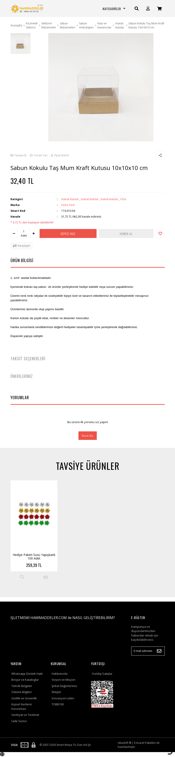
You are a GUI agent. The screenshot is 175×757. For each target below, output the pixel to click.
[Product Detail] (22, 577)
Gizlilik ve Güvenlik (24, 698)
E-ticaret (139, 743)
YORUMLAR (20, 397)
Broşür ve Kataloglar (25, 680)
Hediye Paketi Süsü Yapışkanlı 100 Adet (34, 556)
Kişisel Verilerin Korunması (21, 706)
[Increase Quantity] (33, 233)
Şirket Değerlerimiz (64, 686)
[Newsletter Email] (148, 651)
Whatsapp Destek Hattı (27, 674)
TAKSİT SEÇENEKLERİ (28, 358)
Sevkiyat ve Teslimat (25, 715)
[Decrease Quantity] (14, 233)
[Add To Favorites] (160, 233)
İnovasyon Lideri (63, 698)
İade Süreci (19, 721)
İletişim (56, 692)
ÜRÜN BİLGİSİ (22, 260)
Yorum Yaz (87, 435)
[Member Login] (148, 9)
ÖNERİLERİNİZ (22, 376)
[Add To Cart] (45, 577)
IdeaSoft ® (124, 743)
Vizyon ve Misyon (63, 680)
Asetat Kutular (70, 199)
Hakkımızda (59, 674)
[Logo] (27, 8)
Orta (123, 199)
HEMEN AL (126, 233)
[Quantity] (24, 231)
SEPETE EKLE (68, 233)
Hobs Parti (68, 205)
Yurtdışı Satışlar (102, 674)
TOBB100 (58, 704)
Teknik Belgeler (21, 686)
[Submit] (159, 651)
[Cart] (159, 9)
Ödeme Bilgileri (21, 692)
